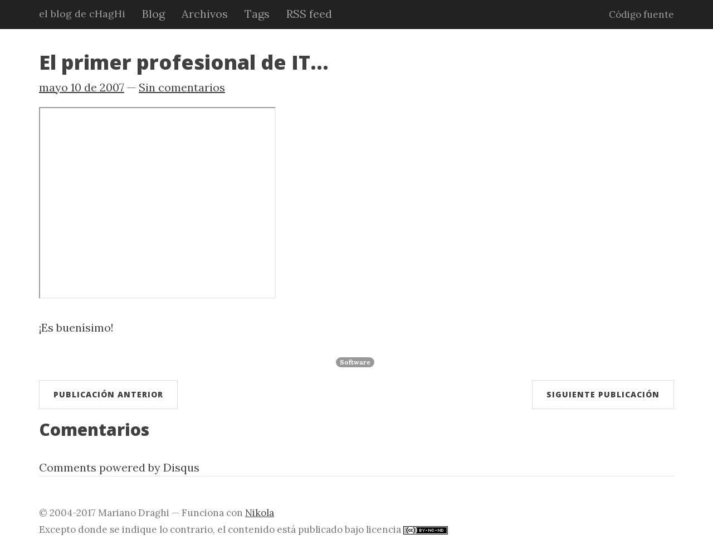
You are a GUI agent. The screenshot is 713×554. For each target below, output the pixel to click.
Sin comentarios (182, 87)
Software (355, 362)
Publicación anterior (108, 394)
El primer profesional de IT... (184, 62)
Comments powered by (119, 467)
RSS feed (309, 14)
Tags (257, 14)
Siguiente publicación (603, 394)
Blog (153, 14)
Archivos (205, 14)
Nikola (259, 513)
